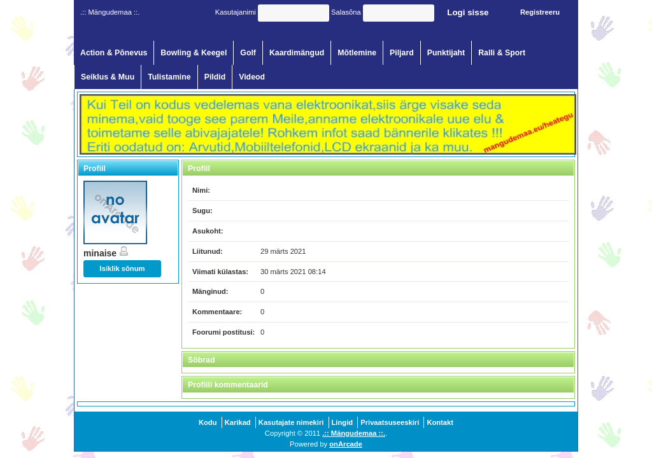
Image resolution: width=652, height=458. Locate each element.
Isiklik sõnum (122, 268)
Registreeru (540, 12)
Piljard (402, 52)
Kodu (208, 422)
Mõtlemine (356, 52)
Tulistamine (169, 77)
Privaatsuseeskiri (389, 422)
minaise (106, 253)
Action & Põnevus (113, 52)
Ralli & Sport (501, 52)
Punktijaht (446, 52)
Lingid (342, 422)
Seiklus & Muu (107, 77)
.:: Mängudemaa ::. (353, 433)
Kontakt (440, 422)
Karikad (238, 422)
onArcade (345, 444)
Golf (248, 52)
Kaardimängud (296, 52)
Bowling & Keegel (193, 52)
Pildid (215, 77)
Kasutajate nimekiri (291, 422)
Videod (252, 77)
